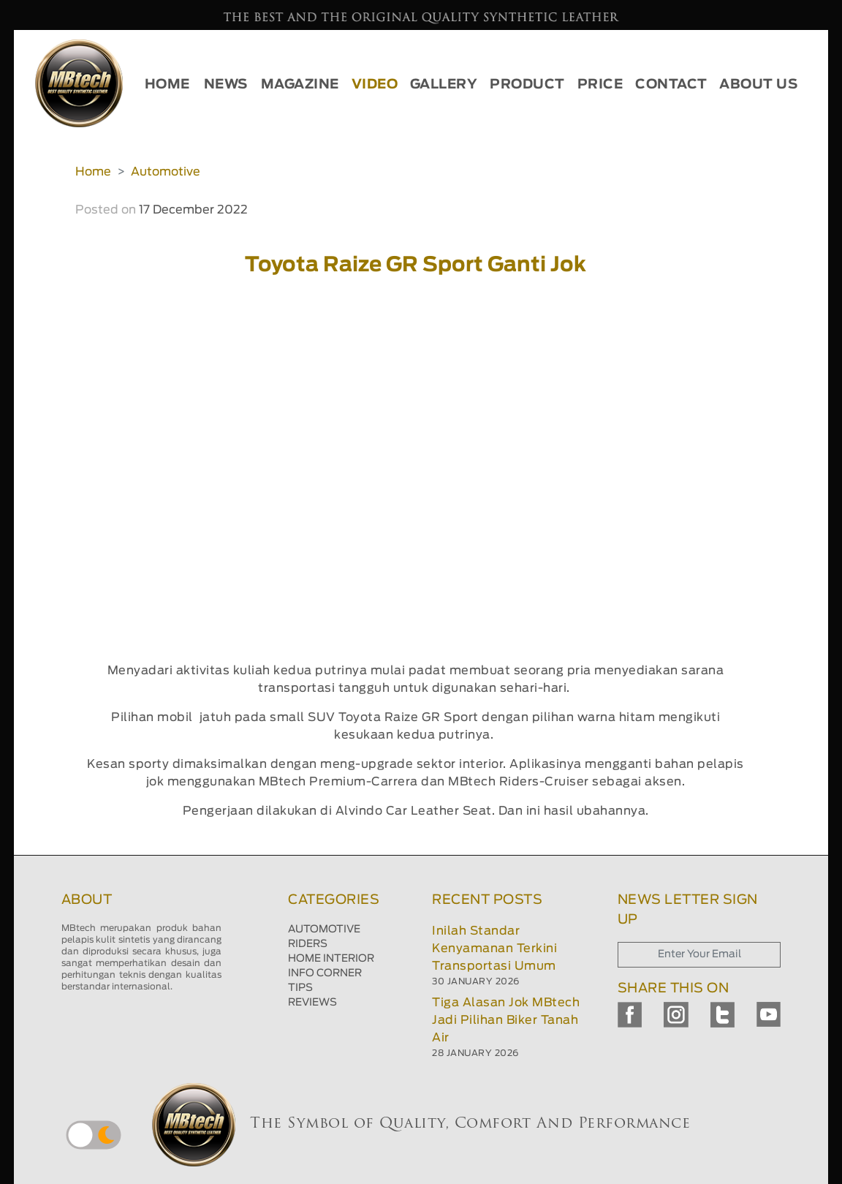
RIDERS (307, 944)
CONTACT (671, 84)
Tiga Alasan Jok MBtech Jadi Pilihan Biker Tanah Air (506, 1020)
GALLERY (444, 84)
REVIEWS (312, 1003)
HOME (167, 84)
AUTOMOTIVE (324, 929)
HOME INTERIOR (331, 959)
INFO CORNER (325, 973)
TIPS (300, 988)
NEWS (226, 84)
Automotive (165, 172)
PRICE (600, 84)
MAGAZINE (300, 84)
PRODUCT (527, 84)
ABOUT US (758, 84)
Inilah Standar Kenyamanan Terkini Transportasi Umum (494, 948)
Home (93, 172)
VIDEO (375, 84)
